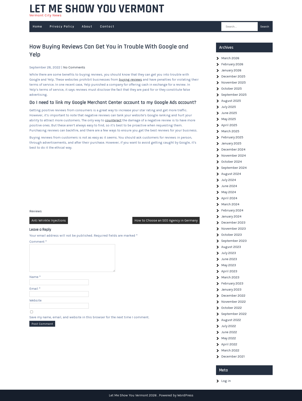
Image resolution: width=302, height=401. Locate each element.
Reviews (35, 211)
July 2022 (228, 326)
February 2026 (232, 64)
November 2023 (233, 229)
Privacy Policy (62, 26)
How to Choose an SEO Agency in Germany (166, 220)
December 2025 (233, 76)
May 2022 (228, 338)
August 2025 (231, 101)
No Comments (74, 67)
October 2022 (231, 308)
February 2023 (232, 283)
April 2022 (229, 344)
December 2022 (233, 295)
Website (35, 305)
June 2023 (229, 259)
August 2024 (231, 174)
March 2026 (230, 58)
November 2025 (233, 82)
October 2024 (231, 162)
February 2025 (232, 137)
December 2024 (233, 149)
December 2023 (233, 222)
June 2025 (229, 113)
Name (35, 282)
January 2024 (231, 216)
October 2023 (231, 235)
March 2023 (230, 277)
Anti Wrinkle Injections (48, 220)
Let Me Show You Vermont (96, 9)
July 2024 (228, 180)
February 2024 (232, 210)
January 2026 (231, 70)
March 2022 (230, 350)
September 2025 (234, 95)
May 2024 (228, 192)
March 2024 (230, 204)
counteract (113, 120)
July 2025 (228, 107)
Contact (107, 26)
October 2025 (231, 88)
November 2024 (233, 155)
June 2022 (229, 332)
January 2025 (231, 143)
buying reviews (130, 79)
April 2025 (229, 125)
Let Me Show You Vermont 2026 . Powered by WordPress (151, 395)
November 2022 (233, 302)
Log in (226, 381)
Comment (38, 242)
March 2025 (230, 131)
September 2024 (234, 168)
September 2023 (234, 241)
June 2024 (229, 186)
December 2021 (233, 356)
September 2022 (234, 314)
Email (34, 294)
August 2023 (231, 247)
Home (37, 26)
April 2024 (229, 198)
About (87, 26)
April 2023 (229, 271)
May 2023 (228, 265)
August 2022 (231, 320)
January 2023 (231, 289)
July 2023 (228, 253)
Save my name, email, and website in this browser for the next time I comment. (89, 322)
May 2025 (228, 119)
